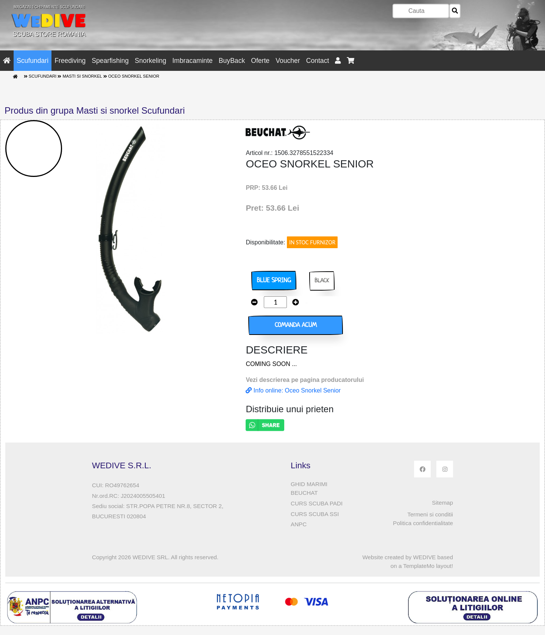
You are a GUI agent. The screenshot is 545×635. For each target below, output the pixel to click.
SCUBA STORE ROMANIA (49, 21)
